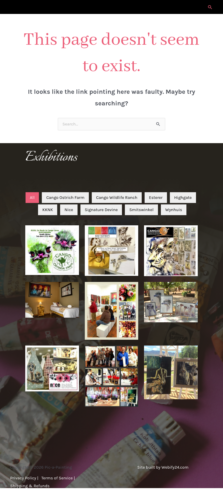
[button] (210, 7)
